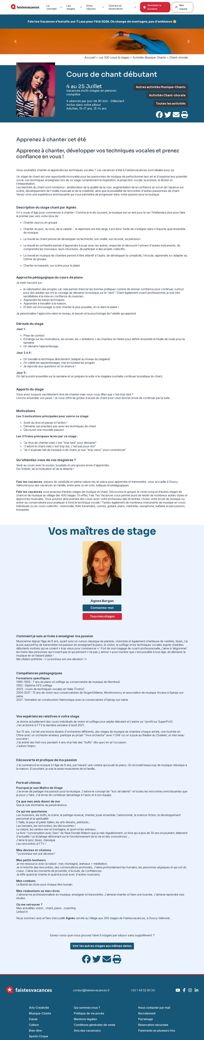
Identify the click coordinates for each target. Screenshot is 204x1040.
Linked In (22, 911)
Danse (33, 1019)
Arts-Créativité (39, 1007)
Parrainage (145, 1019)
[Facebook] (184, 990)
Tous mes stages (102, 616)
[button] (15, 41)
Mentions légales (85, 1019)
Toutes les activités (171, 103)
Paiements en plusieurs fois (156, 1030)
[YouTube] (178, 990)
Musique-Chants (40, 1013)
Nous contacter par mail (154, 1007)
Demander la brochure (152, 7)
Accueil (89, 57)
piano (58, 908)
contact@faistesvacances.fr (91, 990)
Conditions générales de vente (94, 1025)
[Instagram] (190, 990)
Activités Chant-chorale (167, 95)
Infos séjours (95, 7)
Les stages (75, 7)
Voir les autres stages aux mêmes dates (102, 946)
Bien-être (35, 1030)
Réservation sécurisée (153, 1025)
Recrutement (147, 1013)
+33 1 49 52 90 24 (142, 990)
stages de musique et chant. (90, 492)
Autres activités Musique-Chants (161, 87)
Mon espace (181, 7)
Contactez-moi (102, 608)
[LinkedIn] (196, 990)
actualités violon (33, 908)
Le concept (54, 7)
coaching (70, 908)
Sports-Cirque (38, 1036)
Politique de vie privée (89, 1013)
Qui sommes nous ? (87, 1007)
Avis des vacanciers (87, 1030)
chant (49, 908)
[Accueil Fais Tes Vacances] (25, 7)
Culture (34, 1025)
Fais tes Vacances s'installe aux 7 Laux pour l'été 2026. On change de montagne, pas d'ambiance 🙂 (102, 21)
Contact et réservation (123, 7)
